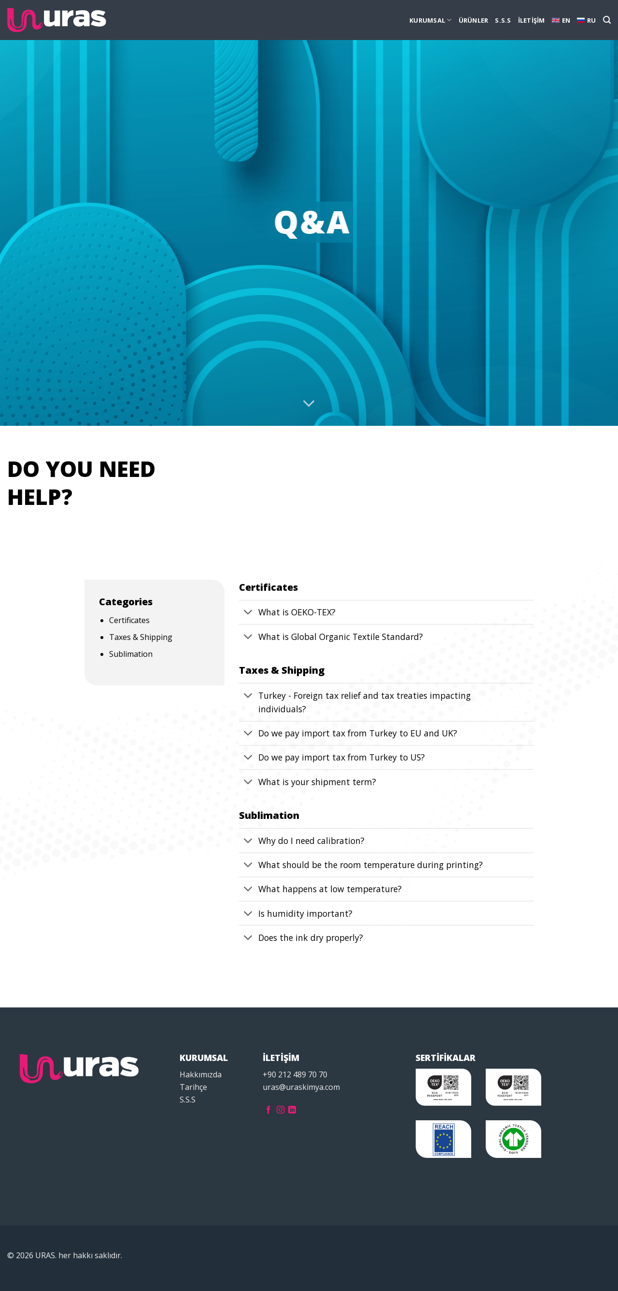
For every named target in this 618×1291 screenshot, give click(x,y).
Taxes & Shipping (140, 637)
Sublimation (131, 654)
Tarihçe (193, 1087)
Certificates (129, 620)
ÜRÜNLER (474, 20)
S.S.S (503, 20)
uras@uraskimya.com (301, 1087)
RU (586, 20)
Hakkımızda (201, 1074)
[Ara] (607, 20)
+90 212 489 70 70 (295, 1074)
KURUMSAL (430, 20)
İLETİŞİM (531, 20)
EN (561, 20)
